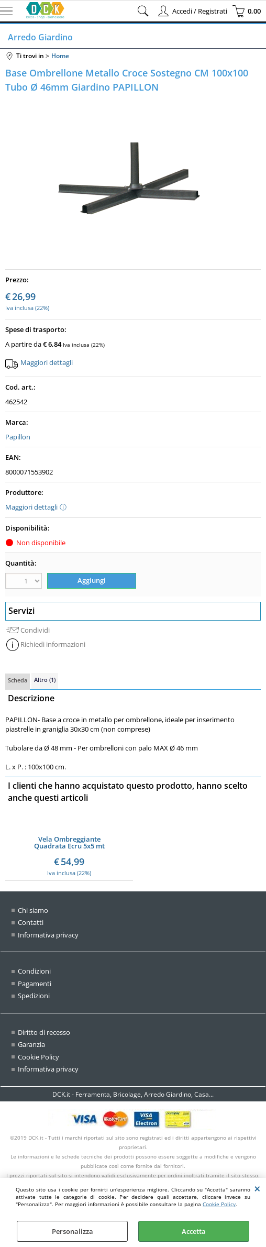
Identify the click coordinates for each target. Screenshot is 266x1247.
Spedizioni (34, 995)
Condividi (35, 630)
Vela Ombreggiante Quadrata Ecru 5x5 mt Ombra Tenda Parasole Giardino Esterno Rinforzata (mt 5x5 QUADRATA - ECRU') (69, 842)
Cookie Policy (219, 1204)
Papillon (17, 437)
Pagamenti (34, 983)
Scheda (17, 680)
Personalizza (72, 1231)
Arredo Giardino (40, 37)
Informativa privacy (48, 935)
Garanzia (31, 1044)
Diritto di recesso (44, 1032)
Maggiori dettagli (46, 362)
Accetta (194, 1231)
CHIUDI (257, 1188)
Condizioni (34, 971)
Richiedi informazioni (52, 644)
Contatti (30, 922)
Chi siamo (33, 910)
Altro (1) (45, 679)
